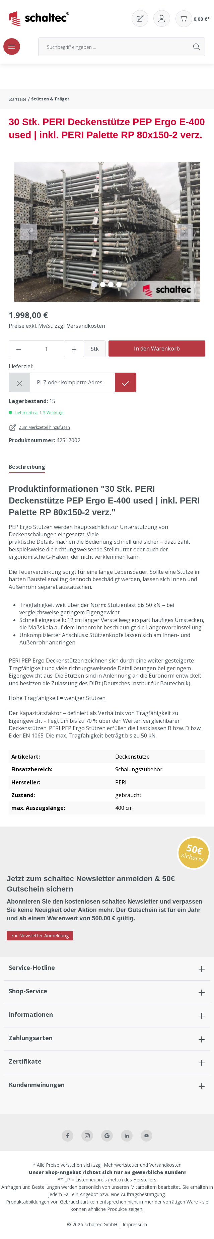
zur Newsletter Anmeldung (40, 935)
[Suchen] (197, 46)
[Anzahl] (46, 348)
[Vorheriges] (28, 232)
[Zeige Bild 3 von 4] (111, 284)
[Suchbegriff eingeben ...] (113, 46)
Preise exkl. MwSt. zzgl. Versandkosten (57, 325)
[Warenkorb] (192, 18)
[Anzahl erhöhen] (74, 348)
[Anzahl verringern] (18, 348)
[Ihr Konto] (161, 18)
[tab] (27, 467)
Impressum (135, 1224)
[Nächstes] (184, 232)
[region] (107, 232)
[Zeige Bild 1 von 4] (94, 284)
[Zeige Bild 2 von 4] (102, 284)
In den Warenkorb (157, 348)
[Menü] (11, 46)
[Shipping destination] (72, 382)
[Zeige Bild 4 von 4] (119, 284)
